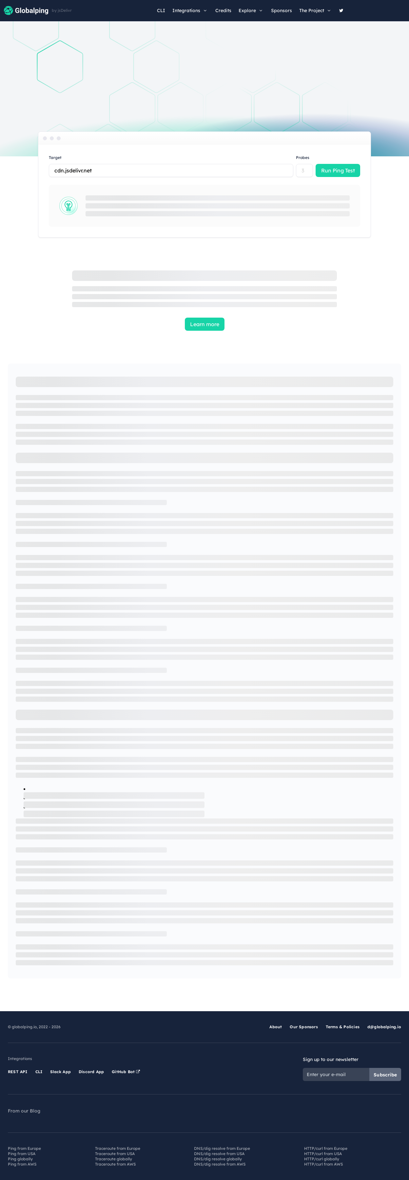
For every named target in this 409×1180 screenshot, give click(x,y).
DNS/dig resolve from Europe (222, 1148)
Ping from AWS (22, 1164)
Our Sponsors (304, 1026)
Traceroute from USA (115, 1153)
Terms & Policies (343, 1026)
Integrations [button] (190, 10)
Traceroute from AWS (115, 1164)
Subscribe (385, 1075)
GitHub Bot (126, 1071)
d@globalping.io (384, 1026)
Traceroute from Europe (117, 1148)
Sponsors (281, 10)
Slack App (60, 1071)
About (275, 1026)
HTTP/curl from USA (323, 1153)
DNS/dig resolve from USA (219, 1153)
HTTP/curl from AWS (323, 1164)
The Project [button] (315, 10)
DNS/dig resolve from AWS (219, 1164)
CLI (161, 10)
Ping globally (20, 1158)
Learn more (204, 324)
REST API (18, 1071)
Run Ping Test (338, 170)
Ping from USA (21, 1153)
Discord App (91, 1071)
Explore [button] (251, 10)
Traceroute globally (113, 1158)
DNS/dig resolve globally (218, 1158)
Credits (223, 10)
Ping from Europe (24, 1148)
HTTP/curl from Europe (325, 1148)
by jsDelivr (62, 10)
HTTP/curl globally (321, 1158)
